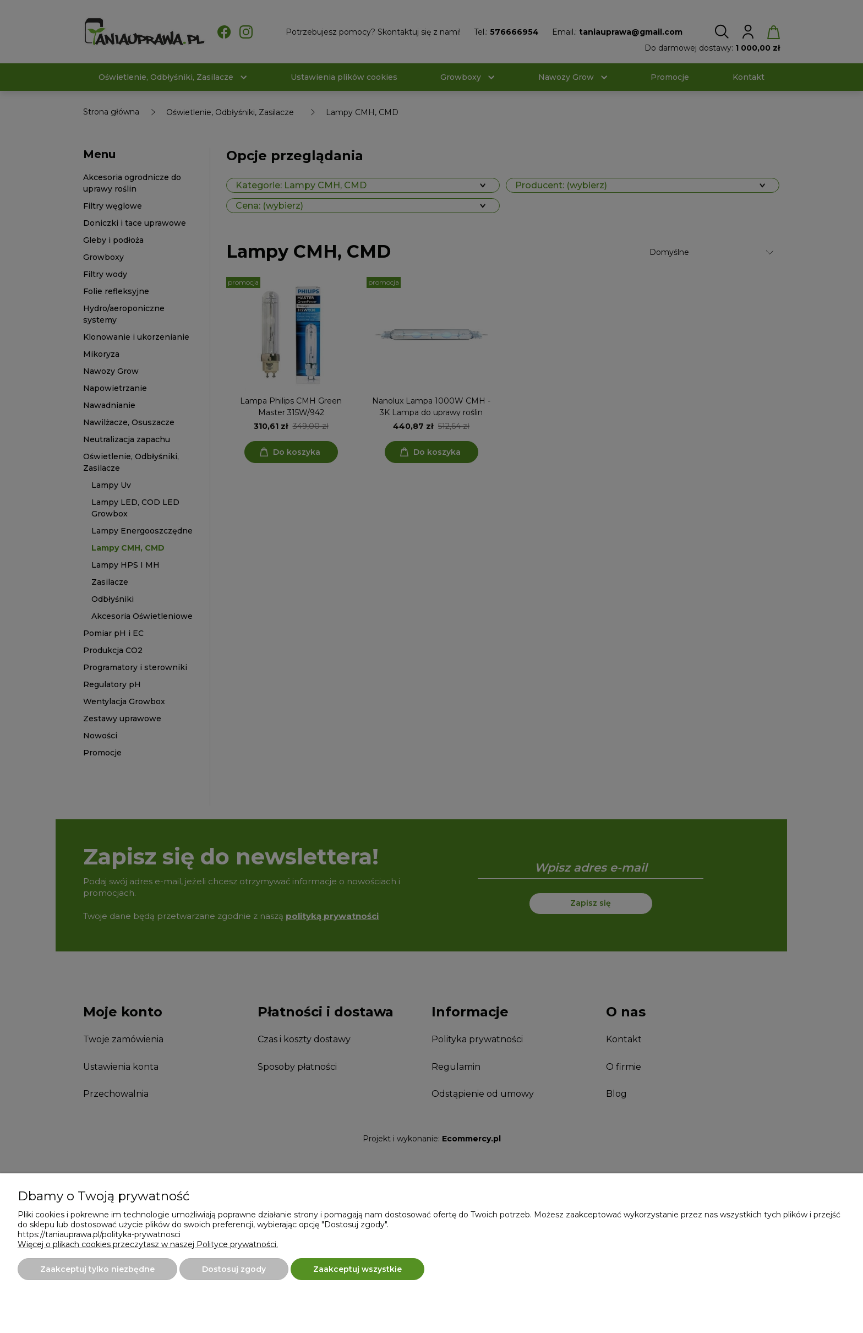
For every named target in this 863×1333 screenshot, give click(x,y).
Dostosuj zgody (234, 1269)
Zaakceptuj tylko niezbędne (97, 1269)
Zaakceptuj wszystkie (357, 1269)
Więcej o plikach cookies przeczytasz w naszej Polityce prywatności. (148, 1244)
